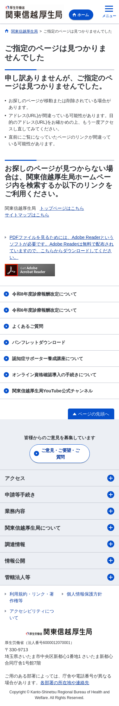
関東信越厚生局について (59, 527)
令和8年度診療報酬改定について (44, 294)
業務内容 (59, 511)
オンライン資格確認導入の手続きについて (54, 374)
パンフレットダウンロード (38, 342)
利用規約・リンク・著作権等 (32, 597)
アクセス (59, 478)
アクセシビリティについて (32, 614)
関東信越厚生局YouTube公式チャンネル (52, 390)
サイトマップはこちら (27, 214)
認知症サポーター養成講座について (47, 358)
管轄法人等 (59, 577)
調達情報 (59, 543)
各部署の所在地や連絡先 (64, 682)
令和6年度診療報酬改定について (44, 310)
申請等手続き (59, 494)
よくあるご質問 (27, 326)
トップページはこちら (62, 208)
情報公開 (59, 560)
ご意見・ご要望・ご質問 (60, 453)
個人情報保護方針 (84, 594)
